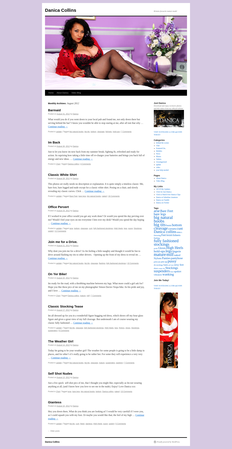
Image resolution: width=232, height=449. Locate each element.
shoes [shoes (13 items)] (156, 268)
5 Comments (121, 424)
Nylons (121, 328)
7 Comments (126, 132)
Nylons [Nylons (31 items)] (157, 258)
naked (104, 196)
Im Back (54, 142)
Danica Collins (60, 10)
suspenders (52, 331)
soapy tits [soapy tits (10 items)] (161, 268)
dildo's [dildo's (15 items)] (179, 232)
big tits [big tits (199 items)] (160, 224)
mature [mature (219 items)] (160, 254)
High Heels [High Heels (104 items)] (174, 248)
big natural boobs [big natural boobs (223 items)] (163, 219)
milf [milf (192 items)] (170, 254)
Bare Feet (73, 196)
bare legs (82, 196)
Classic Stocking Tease (65, 306)
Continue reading (58, 126)
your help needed (162, 170)
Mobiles (159, 151)
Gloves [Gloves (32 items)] (162, 248)
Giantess (54, 402)
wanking (119, 363)
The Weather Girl (60, 341)
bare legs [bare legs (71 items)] (160, 214)
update (59, 132)
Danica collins (73, 164)
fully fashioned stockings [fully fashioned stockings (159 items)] (166, 243)
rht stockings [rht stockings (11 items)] (158, 265)
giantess (88, 424)
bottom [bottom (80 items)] (177, 225)
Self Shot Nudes (60, 373)
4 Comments (86, 164)
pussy (130, 228)
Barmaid (54, 110)
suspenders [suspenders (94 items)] (162, 271)
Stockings (138, 228)
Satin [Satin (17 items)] (165, 265)
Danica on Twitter (162, 203)
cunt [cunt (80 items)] (180, 228)
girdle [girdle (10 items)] (156, 248)
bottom (93, 132)
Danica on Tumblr (162, 200)
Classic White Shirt (62, 174)
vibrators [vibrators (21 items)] (158, 274)
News (158, 154)
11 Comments (60, 231)
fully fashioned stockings (103, 228)
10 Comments (133, 263)
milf (88, 296)
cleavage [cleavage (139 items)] (161, 228)
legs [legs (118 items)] (169, 251)
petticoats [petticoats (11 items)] (157, 262)
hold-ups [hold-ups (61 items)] (159, 251)
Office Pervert (58, 207)
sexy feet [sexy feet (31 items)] (179, 264)
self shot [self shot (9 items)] (171, 265)
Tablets (158, 159)
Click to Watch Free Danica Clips (168, 195)
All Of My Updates (163, 189)
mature (83, 296)
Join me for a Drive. (62, 242)
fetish (82, 424)
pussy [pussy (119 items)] (172, 261)
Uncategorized (161, 162)
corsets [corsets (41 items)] (172, 228)
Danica (75, 114)
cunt (90, 228)
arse (71, 228)
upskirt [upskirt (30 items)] (177, 271)
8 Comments (64, 331)
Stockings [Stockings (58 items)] (171, 268)
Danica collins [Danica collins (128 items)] (165, 231)
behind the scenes (162, 143)
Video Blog (76, 93)
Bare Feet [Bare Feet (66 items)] (166, 211)
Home (51, 93)
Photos (158, 156)
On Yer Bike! (57, 274)
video (158, 167)
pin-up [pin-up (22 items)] (164, 261)
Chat (58, 164)
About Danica (62, 93)
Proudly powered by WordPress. (168, 442)
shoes (128, 328)
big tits (87, 132)
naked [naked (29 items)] (177, 255)
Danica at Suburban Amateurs (167, 197)
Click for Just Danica (164, 192)
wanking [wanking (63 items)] (168, 274)
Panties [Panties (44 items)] (166, 258)
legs (125, 228)
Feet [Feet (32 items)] (163, 235)
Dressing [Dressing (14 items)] (157, 235)
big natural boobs (76, 132)
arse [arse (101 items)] (157, 211)
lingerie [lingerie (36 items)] (176, 251)
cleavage (101, 132)
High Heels (118, 228)
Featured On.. (161, 148)
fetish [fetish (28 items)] (169, 235)
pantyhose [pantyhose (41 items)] (177, 258)
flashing (102, 263)
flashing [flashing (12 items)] (157, 238)
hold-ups (116, 132)
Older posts (54, 431)
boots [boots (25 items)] (168, 225)
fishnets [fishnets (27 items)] (176, 235)
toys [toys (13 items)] (171, 272)
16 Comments (114, 196)
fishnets (109, 132)
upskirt (50, 231)
